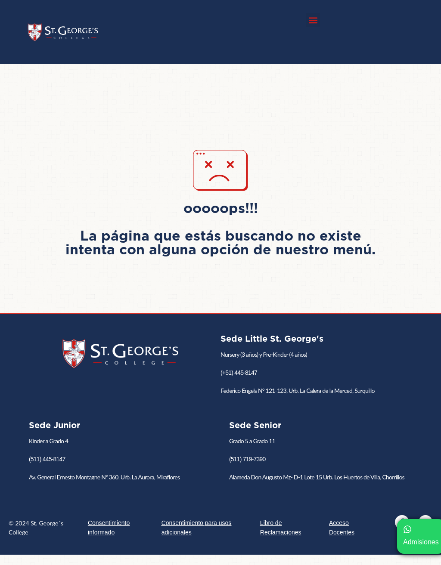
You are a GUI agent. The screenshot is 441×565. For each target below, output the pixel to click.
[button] (313, 20)
